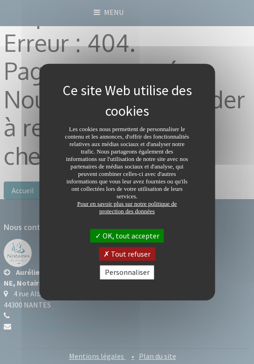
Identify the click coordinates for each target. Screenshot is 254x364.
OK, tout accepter (127, 235)
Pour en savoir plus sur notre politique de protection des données (127, 207)
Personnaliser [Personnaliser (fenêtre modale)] (127, 272)
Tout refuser (127, 254)
